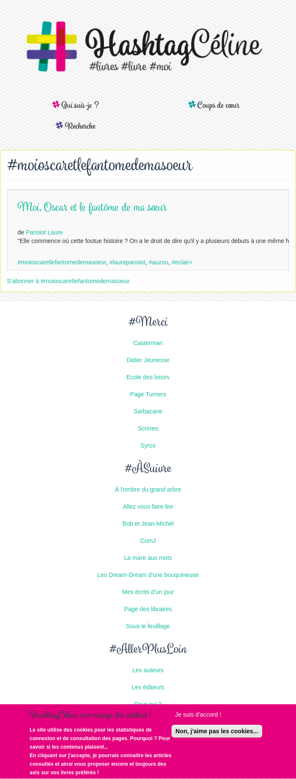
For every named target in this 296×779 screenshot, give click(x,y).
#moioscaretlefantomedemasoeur (62, 262)
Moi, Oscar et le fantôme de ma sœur (92, 208)
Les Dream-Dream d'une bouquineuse (148, 574)
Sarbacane (148, 411)
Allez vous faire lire (148, 506)
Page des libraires (148, 609)
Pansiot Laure (44, 232)
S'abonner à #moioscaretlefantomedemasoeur (68, 281)
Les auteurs (147, 670)
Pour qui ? (148, 704)
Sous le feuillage (148, 626)
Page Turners (148, 394)
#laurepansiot (127, 262)
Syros (148, 445)
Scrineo (148, 428)
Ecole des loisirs (147, 377)
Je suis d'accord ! (198, 715)
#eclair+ (182, 262)
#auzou (159, 262)
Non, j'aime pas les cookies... (216, 732)
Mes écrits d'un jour (148, 592)
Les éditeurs (148, 687)
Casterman (148, 343)
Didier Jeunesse (148, 360)
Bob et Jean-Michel (148, 523)
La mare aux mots (148, 557)
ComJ (148, 540)
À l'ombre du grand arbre (148, 489)
